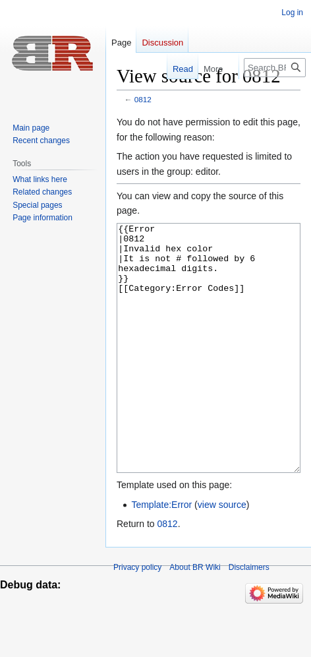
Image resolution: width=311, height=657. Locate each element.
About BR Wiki (194, 616)
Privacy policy (137, 616)
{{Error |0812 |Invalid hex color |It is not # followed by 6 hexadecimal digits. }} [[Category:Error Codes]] (208, 373)
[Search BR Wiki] (275, 67)
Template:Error (161, 554)
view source (222, 554)
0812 (143, 99)
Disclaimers (249, 616)
